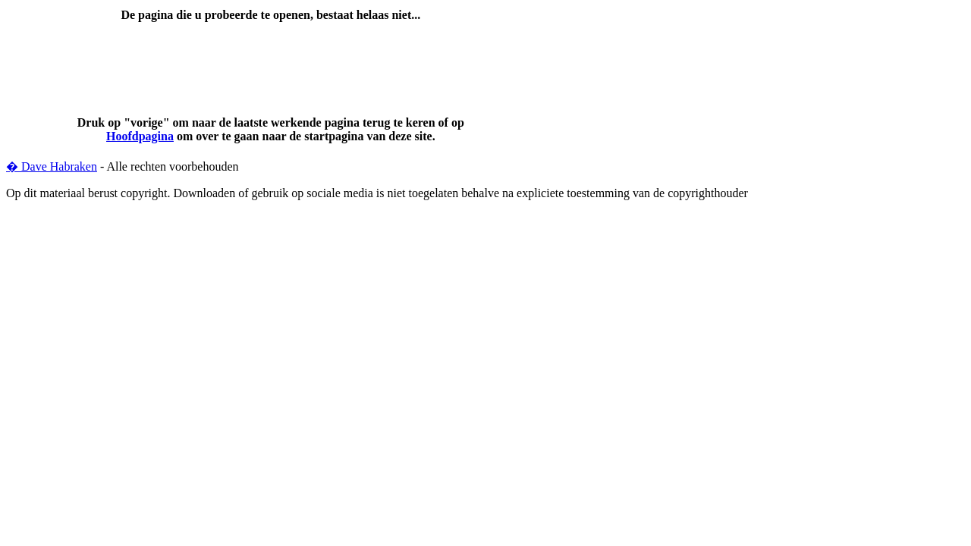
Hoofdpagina (140, 136)
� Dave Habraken (51, 166)
